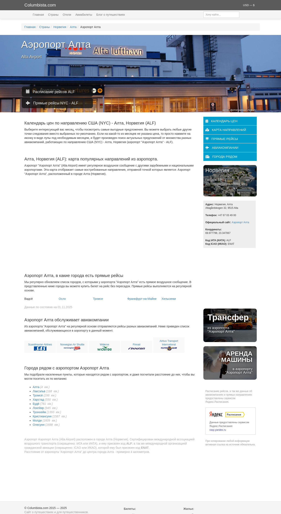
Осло (62, 298)
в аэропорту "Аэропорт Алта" (230, 362)
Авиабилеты (83, 14)
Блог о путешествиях (110, 14)
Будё (36, 403)
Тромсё (38, 395)
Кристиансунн (42, 416)
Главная (38, 14)
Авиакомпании (222, 147)
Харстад (38, 399)
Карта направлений (225, 130)
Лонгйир (38, 408)
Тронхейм (39, 412)
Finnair (137, 344)
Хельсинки (169, 298)
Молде (37, 420)
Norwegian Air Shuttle (72, 344)
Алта (73, 27)
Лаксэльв (39, 391)
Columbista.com (40, 5)
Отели (67, 14)
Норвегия (59, 27)
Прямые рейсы (221, 139)
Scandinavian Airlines (40, 344)
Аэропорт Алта (240, 222)
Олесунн (39, 424)
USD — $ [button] (249, 5)
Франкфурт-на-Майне (142, 298)
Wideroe (104, 344)
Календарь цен (221, 121)
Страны (53, 14)
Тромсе (98, 298)
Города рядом (221, 156)
